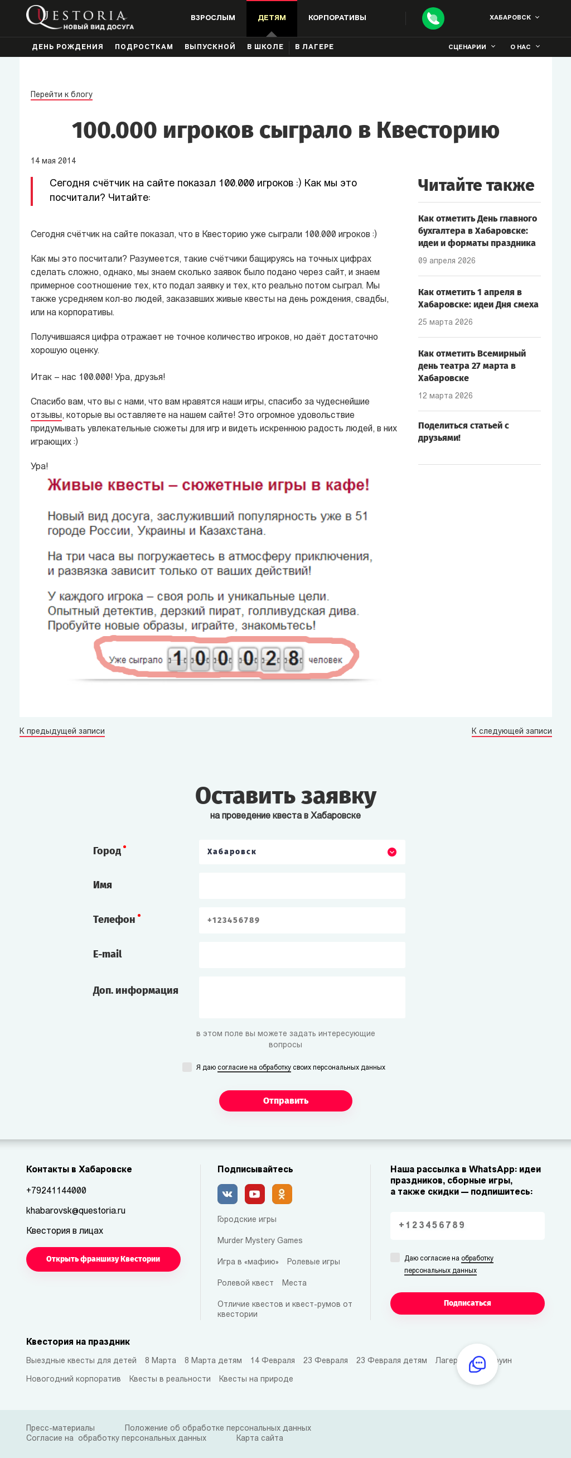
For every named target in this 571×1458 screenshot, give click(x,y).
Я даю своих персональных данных (290, 1068)
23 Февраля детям (391, 1361)
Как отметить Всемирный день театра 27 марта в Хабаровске (472, 365)
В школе (265, 47)
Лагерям (451, 1361)
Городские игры (247, 1220)
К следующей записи (512, 732)
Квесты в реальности (170, 1379)
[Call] (433, 18)
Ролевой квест (245, 1283)
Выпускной (210, 47)
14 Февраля (272, 1361)
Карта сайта (259, 1439)
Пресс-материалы (60, 1429)
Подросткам (144, 47)
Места (294, 1283)
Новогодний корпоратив (73, 1379)
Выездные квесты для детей (81, 1361)
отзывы (46, 415)
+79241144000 (56, 1191)
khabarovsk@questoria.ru (75, 1211)
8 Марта (160, 1361)
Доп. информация (135, 990)
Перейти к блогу (62, 95)
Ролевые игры (313, 1262)
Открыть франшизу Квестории (103, 1259)
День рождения (68, 47)
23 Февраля (325, 1361)
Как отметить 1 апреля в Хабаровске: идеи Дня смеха (478, 298)
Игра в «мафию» (248, 1262)
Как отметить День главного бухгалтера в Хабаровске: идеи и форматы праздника (477, 230)
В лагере (314, 47)
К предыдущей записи (62, 732)
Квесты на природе (256, 1379)
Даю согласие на (448, 1265)
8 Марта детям (213, 1361)
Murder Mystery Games (260, 1241)
